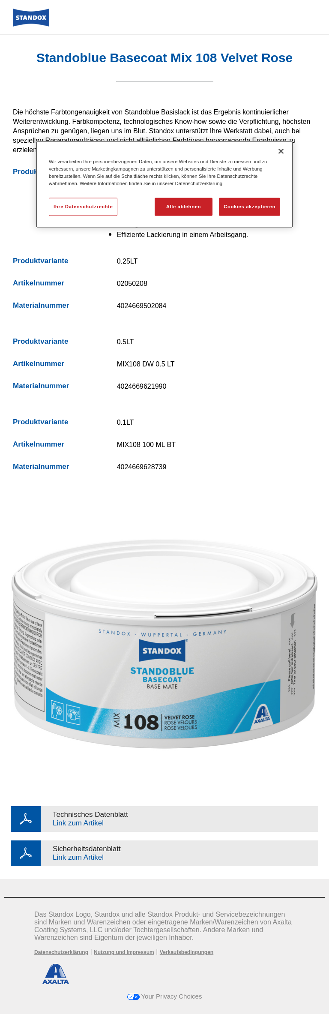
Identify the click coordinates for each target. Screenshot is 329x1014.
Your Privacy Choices (164, 996)
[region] (164, 184)
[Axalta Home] (31, 24)
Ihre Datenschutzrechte (83, 206)
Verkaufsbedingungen (186, 952)
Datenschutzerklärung (61, 952)
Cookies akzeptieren (249, 206)
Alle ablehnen (183, 206)
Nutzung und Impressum (124, 952)
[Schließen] (281, 150)
